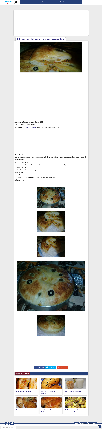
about (76, 423)
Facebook (39, 367)
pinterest (61, 367)
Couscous (24, 2)
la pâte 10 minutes (31, 127)
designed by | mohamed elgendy (8, 427)
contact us (83, 423)
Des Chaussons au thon (23, 391)
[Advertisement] (51, 22)
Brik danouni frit (21, 410)
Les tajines (33, 2)
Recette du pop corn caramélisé (75, 391)
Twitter (50, 367)
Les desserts (64, 2)
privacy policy (92, 423)
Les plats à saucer (44, 2)
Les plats (55, 2)
